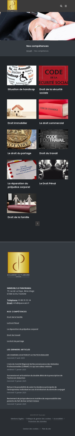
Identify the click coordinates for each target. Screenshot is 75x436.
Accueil (29, 51)
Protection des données (37, 421)
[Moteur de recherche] (61, 6)
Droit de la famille (18, 217)
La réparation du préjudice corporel (19, 185)
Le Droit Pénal (47, 183)
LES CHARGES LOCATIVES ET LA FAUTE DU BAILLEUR (28, 355)
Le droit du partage (19, 153)
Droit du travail (48, 153)
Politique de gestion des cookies (38, 418)
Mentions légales (17, 418)
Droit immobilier (17, 123)
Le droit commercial (51, 123)
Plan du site (46, 429)
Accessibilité (58, 418)
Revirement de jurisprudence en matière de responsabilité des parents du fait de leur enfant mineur (34, 399)
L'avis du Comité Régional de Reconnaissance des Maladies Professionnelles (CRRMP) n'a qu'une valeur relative (33, 365)
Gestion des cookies (31, 429)
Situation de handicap (21, 89)
